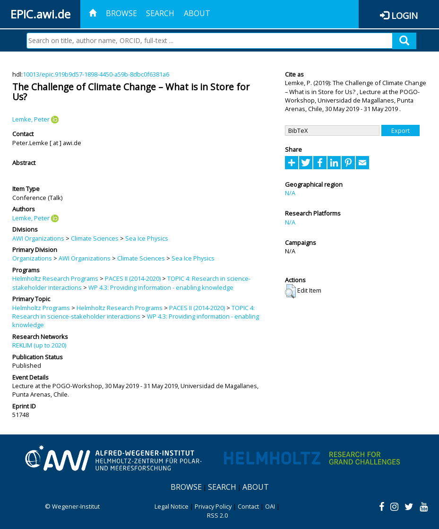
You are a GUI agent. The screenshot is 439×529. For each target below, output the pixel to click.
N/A (290, 193)
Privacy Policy (213, 506)
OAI (270, 506)
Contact (248, 506)
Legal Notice (172, 506)
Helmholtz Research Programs (55, 278)
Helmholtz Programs (41, 308)
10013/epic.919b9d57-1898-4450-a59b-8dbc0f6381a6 (96, 74)
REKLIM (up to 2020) (39, 345)
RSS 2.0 (217, 515)
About (197, 13)
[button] (290, 291)
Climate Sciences (95, 238)
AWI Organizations (38, 238)
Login (404, 15)
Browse (121, 13)
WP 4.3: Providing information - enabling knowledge (160, 287)
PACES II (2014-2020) (133, 278)
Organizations (32, 258)
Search (160, 13)
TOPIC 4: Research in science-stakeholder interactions (133, 312)
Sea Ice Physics (146, 238)
